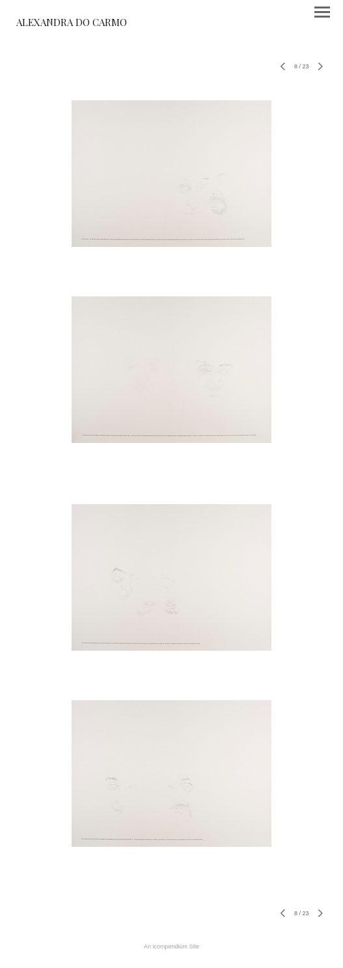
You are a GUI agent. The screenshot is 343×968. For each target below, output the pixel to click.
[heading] (71, 23)
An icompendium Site (171, 946)
